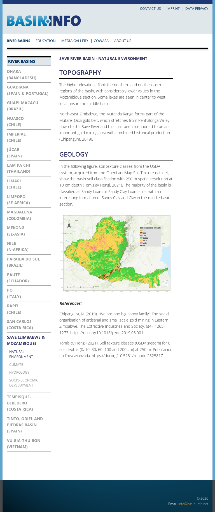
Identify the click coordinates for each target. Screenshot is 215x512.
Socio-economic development (23, 382)
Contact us (150, 8)
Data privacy (196, 8)
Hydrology (19, 372)
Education (46, 40)
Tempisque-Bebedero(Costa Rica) (20, 403)
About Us (122, 40)
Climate (16, 364)
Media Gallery (74, 40)
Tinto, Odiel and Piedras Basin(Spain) (25, 425)
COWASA (101, 40)
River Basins (18, 40)
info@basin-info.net (193, 503)
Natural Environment (21, 354)
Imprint (173, 8)
